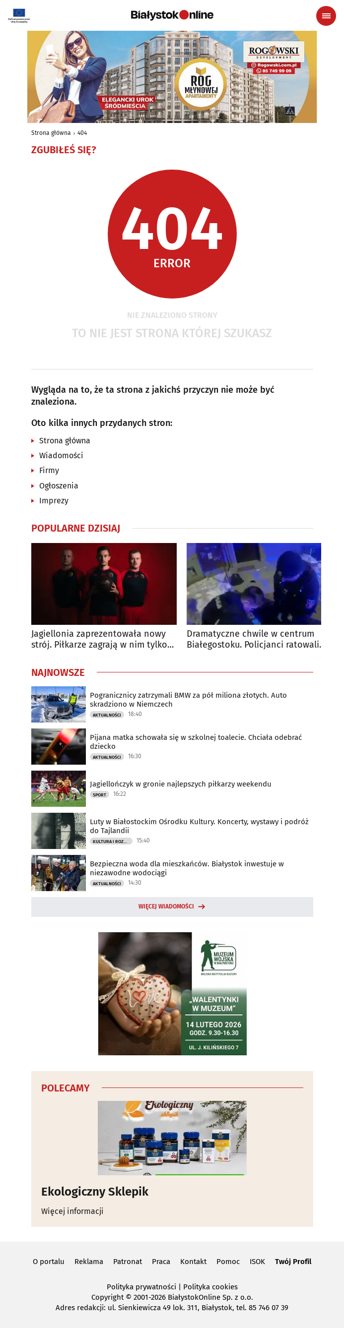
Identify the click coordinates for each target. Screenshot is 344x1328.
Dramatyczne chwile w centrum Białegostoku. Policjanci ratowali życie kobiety (253, 639)
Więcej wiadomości (166, 906)
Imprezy (54, 500)
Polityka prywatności (141, 1286)
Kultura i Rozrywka (113, 841)
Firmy (49, 470)
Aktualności (107, 715)
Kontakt (193, 1261)
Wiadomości (61, 455)
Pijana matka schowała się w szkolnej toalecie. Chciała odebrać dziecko (196, 742)
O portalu (49, 1261)
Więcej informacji (72, 1211)
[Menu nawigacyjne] (326, 16)
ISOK (257, 1261)
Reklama (88, 1261)
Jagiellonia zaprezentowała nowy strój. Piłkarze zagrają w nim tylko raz (99, 639)
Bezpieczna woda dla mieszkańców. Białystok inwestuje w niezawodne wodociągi (187, 868)
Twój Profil (293, 1261)
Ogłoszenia (58, 485)
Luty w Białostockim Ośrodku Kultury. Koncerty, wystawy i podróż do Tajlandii (199, 826)
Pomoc (228, 1261)
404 (82, 132)
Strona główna (51, 132)
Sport (99, 794)
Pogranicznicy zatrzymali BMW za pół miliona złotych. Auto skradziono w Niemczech (188, 700)
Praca (161, 1261)
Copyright (107, 1297)
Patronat (127, 1261)
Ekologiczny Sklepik (94, 1191)
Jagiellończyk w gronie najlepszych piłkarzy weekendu (181, 784)
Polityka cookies (210, 1286)
